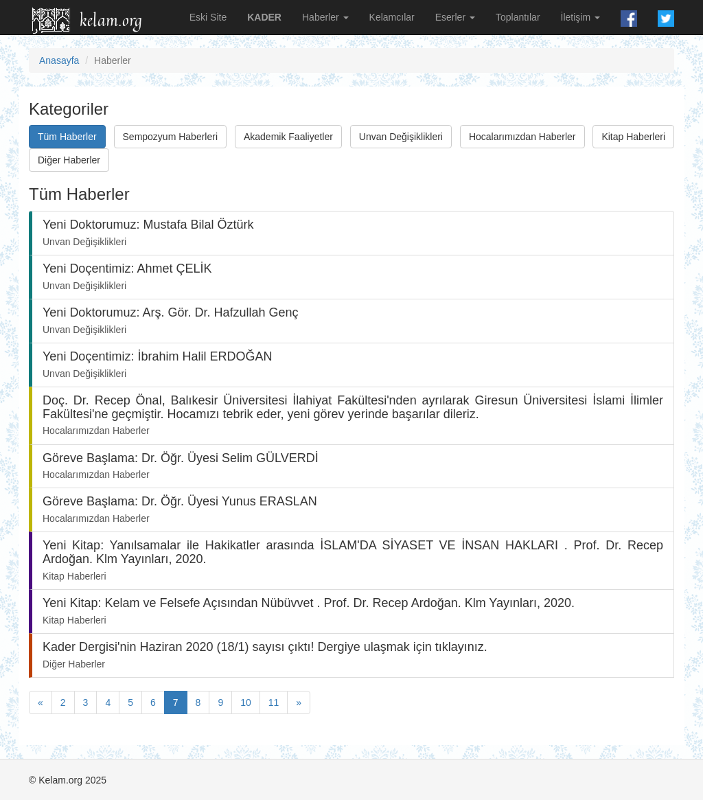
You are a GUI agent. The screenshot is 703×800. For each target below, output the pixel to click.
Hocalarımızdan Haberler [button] (522, 136)
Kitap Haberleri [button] (633, 136)
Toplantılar (518, 17)
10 (245, 702)
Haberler (325, 17)
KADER (264, 17)
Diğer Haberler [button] (69, 160)
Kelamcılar (392, 17)
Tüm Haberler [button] (67, 136)
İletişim (580, 17)
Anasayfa (59, 60)
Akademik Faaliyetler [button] (288, 136)
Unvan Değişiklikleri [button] (401, 136)
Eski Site (208, 17)
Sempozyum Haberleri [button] (170, 136)
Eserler (455, 17)
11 (273, 702)
